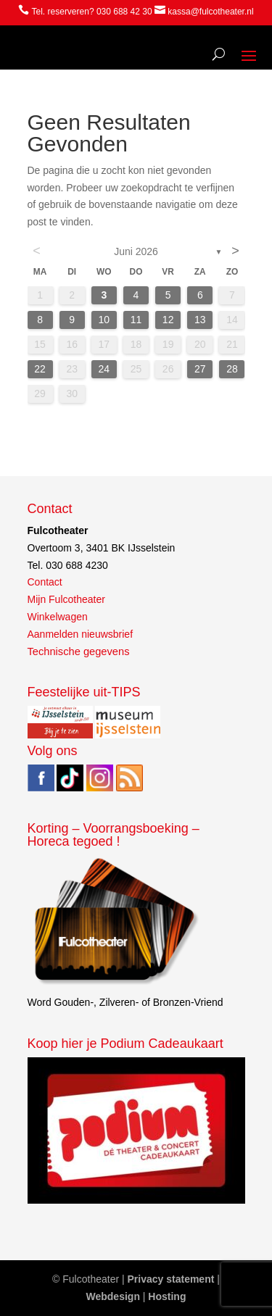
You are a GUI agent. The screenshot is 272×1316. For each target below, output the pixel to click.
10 (104, 319)
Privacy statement (171, 1279)
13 (200, 319)
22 (40, 369)
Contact (45, 582)
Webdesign (113, 1296)
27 (200, 369)
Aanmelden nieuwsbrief (80, 634)
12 (168, 319)
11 (136, 319)
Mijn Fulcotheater (66, 599)
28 (232, 369)
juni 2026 (136, 251)
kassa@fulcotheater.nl (210, 12)
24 (104, 369)
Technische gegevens (79, 651)
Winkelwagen (58, 616)
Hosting (167, 1296)
